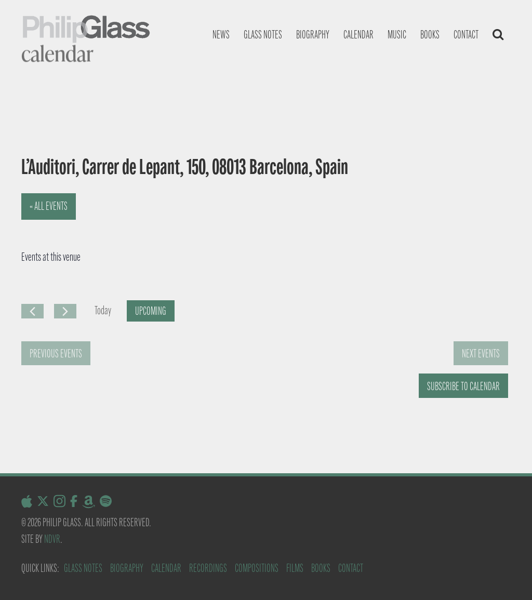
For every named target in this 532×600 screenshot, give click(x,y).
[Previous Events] (32, 311)
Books (430, 34)
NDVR (52, 538)
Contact (466, 34)
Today (103, 310)
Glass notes (263, 34)
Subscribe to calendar (463, 386)
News (221, 34)
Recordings (208, 568)
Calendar (358, 34)
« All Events (49, 205)
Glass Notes (83, 568)
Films (294, 568)
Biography (312, 34)
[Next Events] (65, 311)
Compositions (256, 568)
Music (397, 34)
